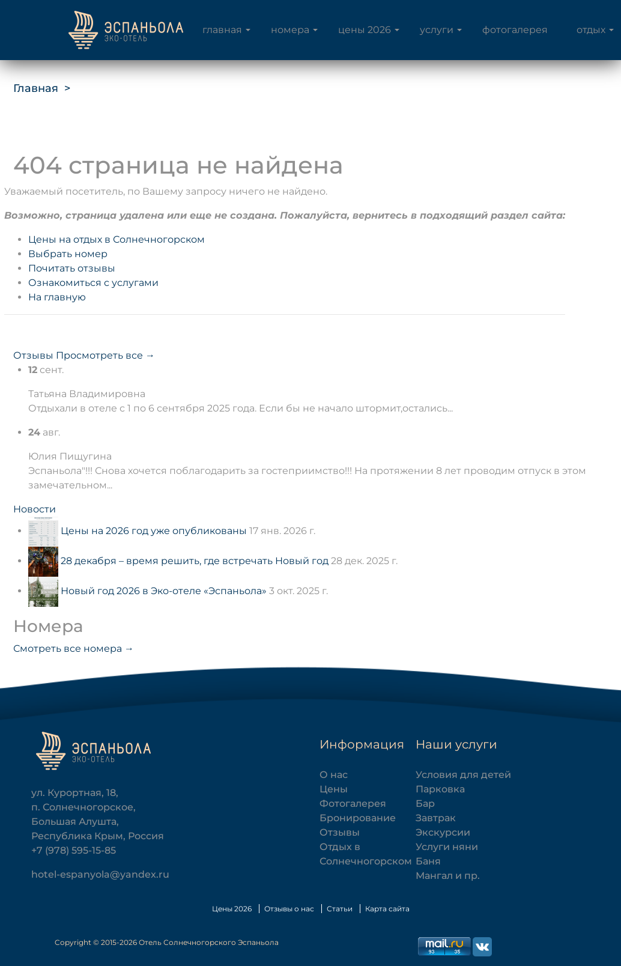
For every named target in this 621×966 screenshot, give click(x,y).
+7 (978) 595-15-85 (73, 850)
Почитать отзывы (71, 268)
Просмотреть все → (105, 355)
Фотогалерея (515, 29)
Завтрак (436, 818)
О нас (334, 774)
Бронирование (358, 818)
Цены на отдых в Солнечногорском (116, 239)
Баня (428, 861)
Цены (334, 789)
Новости (34, 509)
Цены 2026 (364, 29)
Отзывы (33, 355)
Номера (290, 29)
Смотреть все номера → (73, 648)
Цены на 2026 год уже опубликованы (154, 530)
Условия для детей (463, 774)
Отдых (591, 29)
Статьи (340, 908)
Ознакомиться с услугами (93, 282)
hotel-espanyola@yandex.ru (100, 874)
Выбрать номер (68, 254)
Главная (222, 29)
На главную (57, 297)
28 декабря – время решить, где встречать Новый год (195, 561)
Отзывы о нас (289, 908)
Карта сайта (387, 908)
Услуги (436, 29)
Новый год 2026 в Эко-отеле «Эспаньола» (164, 591)
